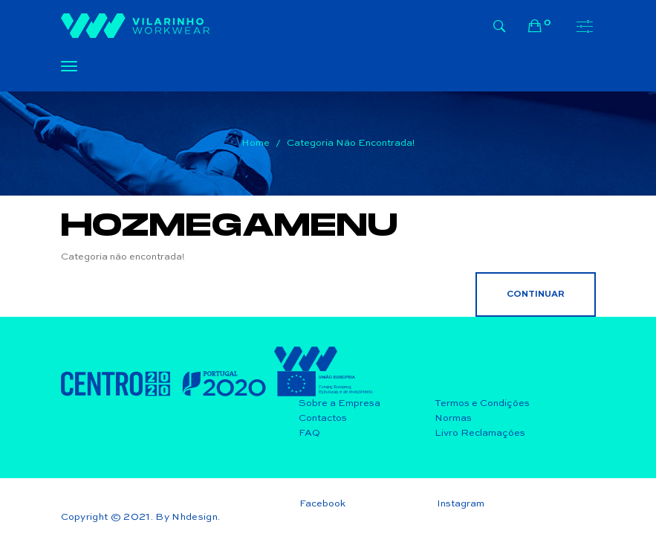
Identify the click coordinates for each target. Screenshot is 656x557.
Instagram (460, 504)
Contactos (323, 418)
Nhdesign (195, 517)
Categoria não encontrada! (351, 143)
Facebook (322, 504)
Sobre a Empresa (339, 403)
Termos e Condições (482, 403)
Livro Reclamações (480, 433)
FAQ (309, 433)
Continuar (536, 294)
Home (255, 143)
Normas (453, 418)
